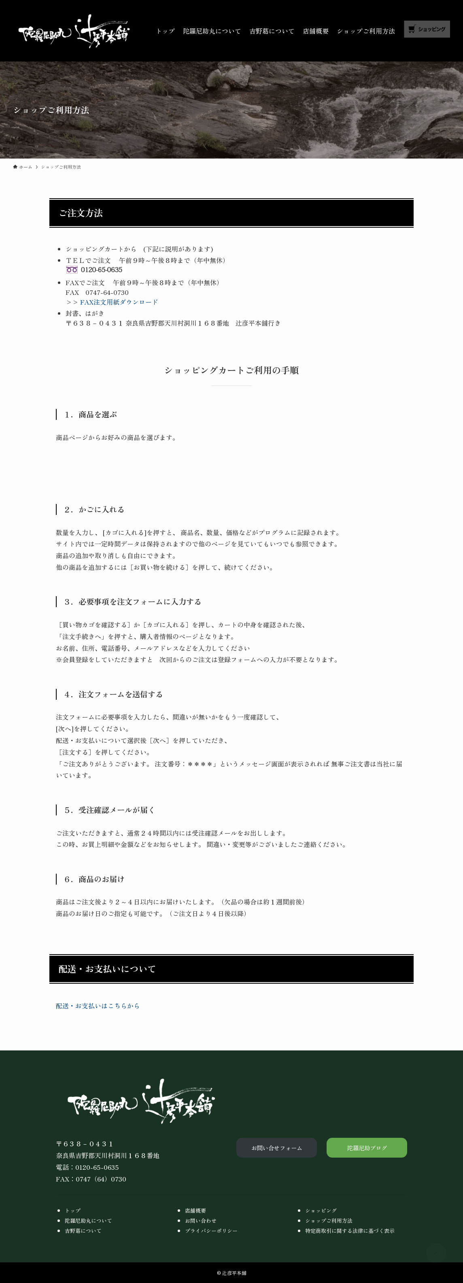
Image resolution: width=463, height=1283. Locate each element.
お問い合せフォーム (276, 1147)
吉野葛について (83, 1230)
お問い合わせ (201, 1220)
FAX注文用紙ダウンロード (118, 302)
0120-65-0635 (97, 1167)
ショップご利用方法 (329, 1220)
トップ (73, 1210)
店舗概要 (195, 1210)
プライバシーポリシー (211, 1230)
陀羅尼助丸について (88, 1220)
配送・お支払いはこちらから (98, 1005)
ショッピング (321, 1210)
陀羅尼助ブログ (367, 1147)
